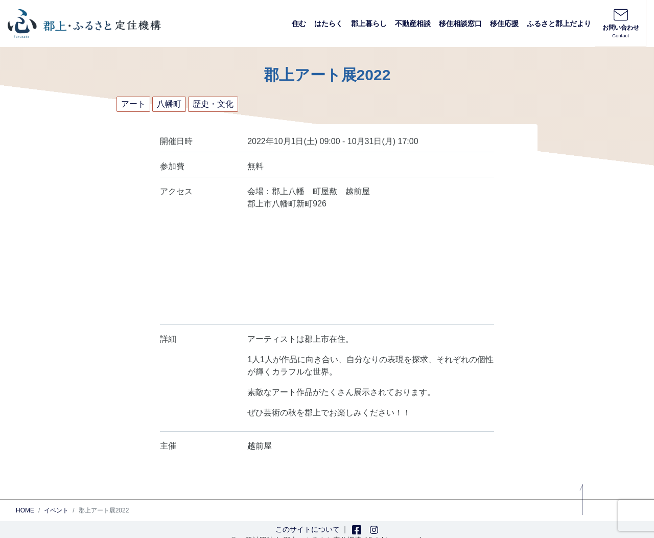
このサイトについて (307, 529)
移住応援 (504, 23)
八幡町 (169, 104)
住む (299, 23)
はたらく (328, 23)
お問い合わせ (620, 23)
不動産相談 (413, 23)
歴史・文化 (213, 104)
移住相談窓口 (460, 23)
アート (133, 104)
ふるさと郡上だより (559, 23)
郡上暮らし (369, 23)
